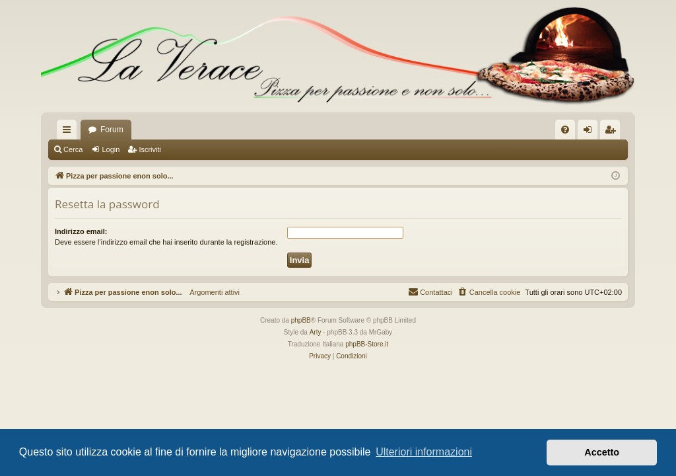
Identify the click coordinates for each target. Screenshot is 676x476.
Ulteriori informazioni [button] (424, 451)
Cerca (73, 149)
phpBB (301, 320)
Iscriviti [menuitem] (613, 132)
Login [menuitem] (590, 132)
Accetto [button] (601, 452)
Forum (111, 129)
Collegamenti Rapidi (69, 132)
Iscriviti (150, 149)
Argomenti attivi (211, 292)
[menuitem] (565, 129)
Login (110, 149)
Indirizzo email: (81, 231)
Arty (315, 332)
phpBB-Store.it (366, 344)
